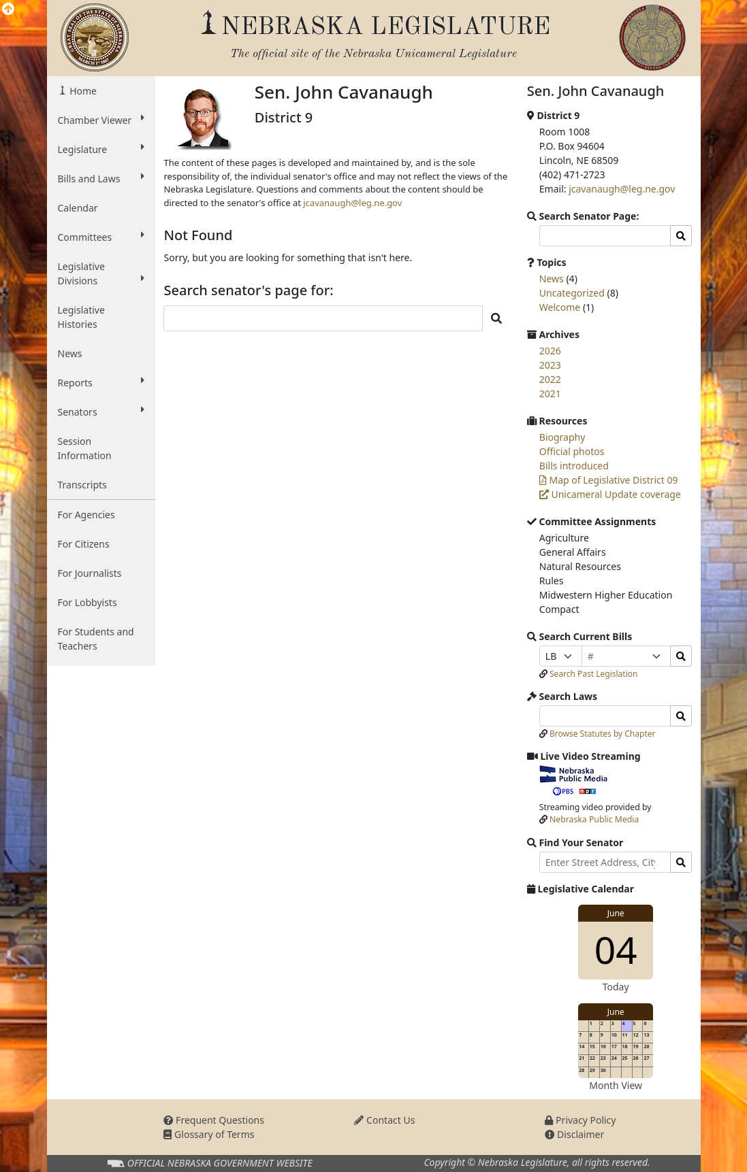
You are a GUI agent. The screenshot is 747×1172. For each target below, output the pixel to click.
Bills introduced (574, 465)
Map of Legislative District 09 (608, 479)
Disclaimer (574, 1134)
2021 (550, 393)
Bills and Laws (101, 178)
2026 (550, 350)
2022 (550, 379)
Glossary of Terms (208, 1134)
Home (82, 90)
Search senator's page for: (248, 290)
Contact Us (384, 1120)
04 (615, 949)
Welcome (559, 307)
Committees (101, 237)
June (615, 913)
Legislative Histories (81, 317)
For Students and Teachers (96, 638)
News (70, 353)
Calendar (78, 207)
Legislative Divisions (101, 273)
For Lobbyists (87, 602)
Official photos (572, 451)
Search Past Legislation (594, 674)
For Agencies (86, 514)
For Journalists (90, 573)
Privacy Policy (580, 1120)
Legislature (101, 149)
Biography (562, 437)
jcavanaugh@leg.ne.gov (352, 203)
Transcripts (82, 484)
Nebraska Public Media (594, 819)
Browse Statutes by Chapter (603, 733)
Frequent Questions (213, 1120)
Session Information (85, 448)
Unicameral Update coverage (610, 494)
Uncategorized (572, 292)
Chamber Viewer (101, 120)
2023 (550, 364)
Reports (101, 382)
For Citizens (84, 543)
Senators (101, 411)
